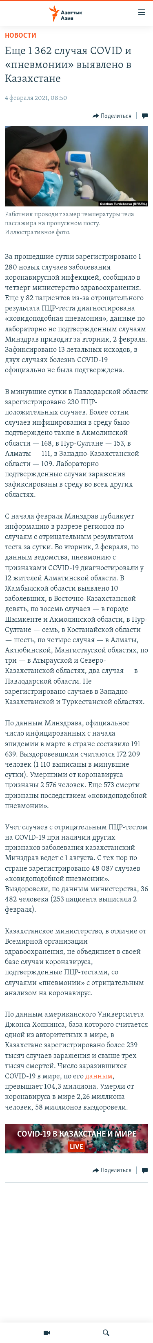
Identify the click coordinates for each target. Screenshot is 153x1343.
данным (99, 1076)
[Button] (112, 115)
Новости (20, 36)
